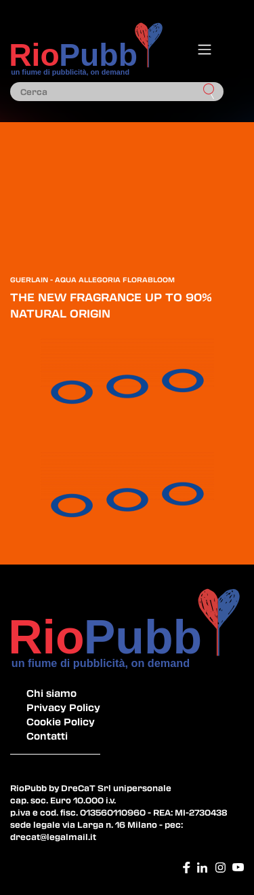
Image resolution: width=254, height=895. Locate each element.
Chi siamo (51, 693)
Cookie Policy (60, 721)
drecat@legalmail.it (53, 837)
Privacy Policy (63, 707)
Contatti (47, 735)
